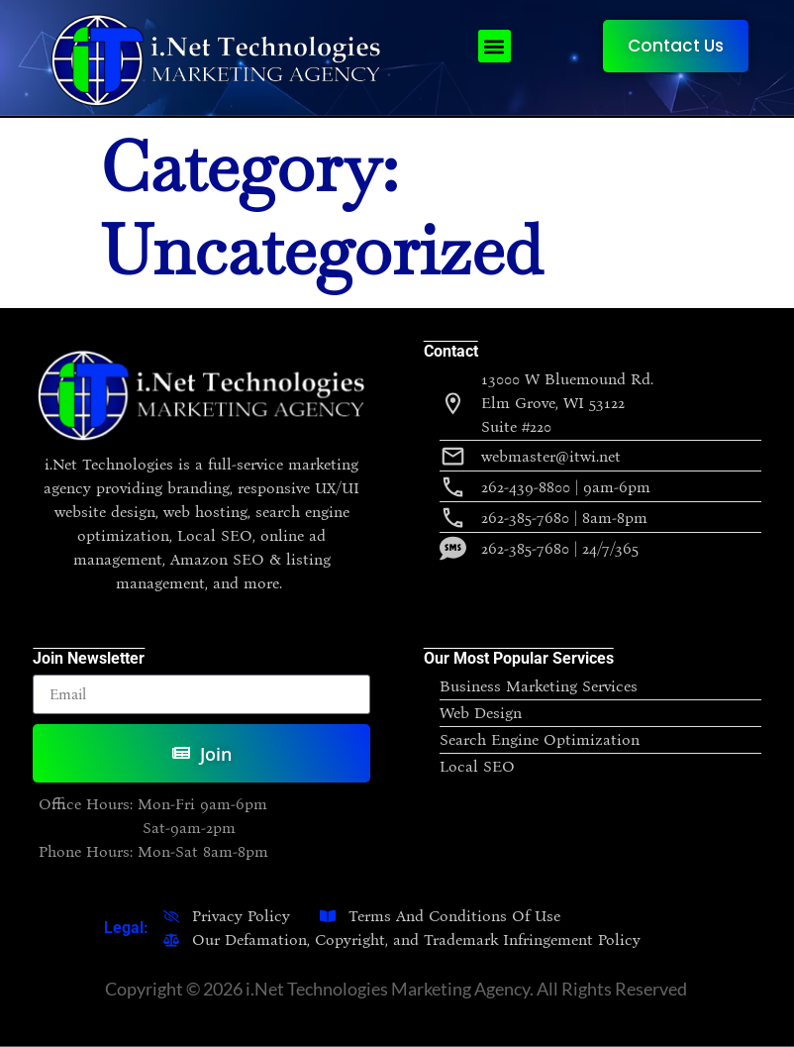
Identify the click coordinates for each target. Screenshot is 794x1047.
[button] (494, 46)
